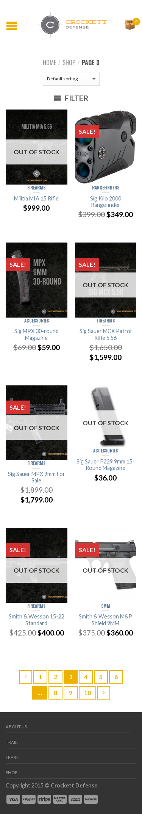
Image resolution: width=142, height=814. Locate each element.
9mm (105, 606)
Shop (68, 62)
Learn (13, 757)
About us (16, 726)
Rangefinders (105, 188)
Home (49, 62)
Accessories (36, 321)
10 (87, 692)
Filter (71, 98)
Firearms (36, 188)
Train (12, 742)
